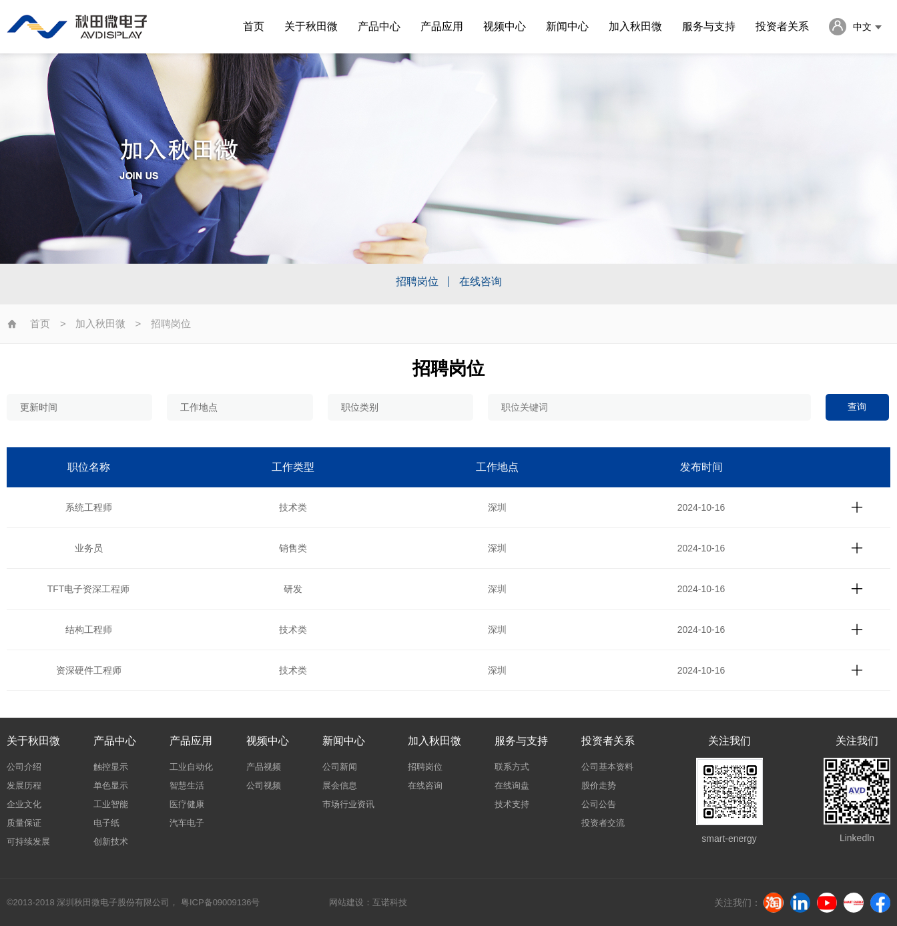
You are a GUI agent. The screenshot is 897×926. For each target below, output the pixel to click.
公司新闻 (339, 767)
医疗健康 (187, 804)
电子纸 (106, 823)
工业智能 (110, 804)
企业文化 (24, 804)
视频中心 (504, 26)
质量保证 (24, 823)
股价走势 (598, 785)
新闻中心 (567, 26)
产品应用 (441, 26)
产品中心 (379, 26)
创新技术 (110, 842)
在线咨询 (480, 281)
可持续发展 (28, 842)
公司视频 (263, 785)
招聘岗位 (417, 281)
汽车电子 (187, 823)
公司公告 (598, 804)
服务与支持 (708, 26)
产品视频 (263, 767)
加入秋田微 (635, 26)
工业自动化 (191, 767)
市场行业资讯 (348, 804)
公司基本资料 (607, 767)
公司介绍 (24, 767)
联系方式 (512, 767)
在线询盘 (512, 785)
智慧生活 (187, 785)
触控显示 (110, 767)
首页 (253, 26)
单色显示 (110, 785)
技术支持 (512, 804)
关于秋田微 (311, 26)
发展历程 (24, 785)
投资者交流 (603, 823)
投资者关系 (782, 26)
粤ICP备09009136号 (220, 902)
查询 (857, 406)
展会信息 (339, 785)
